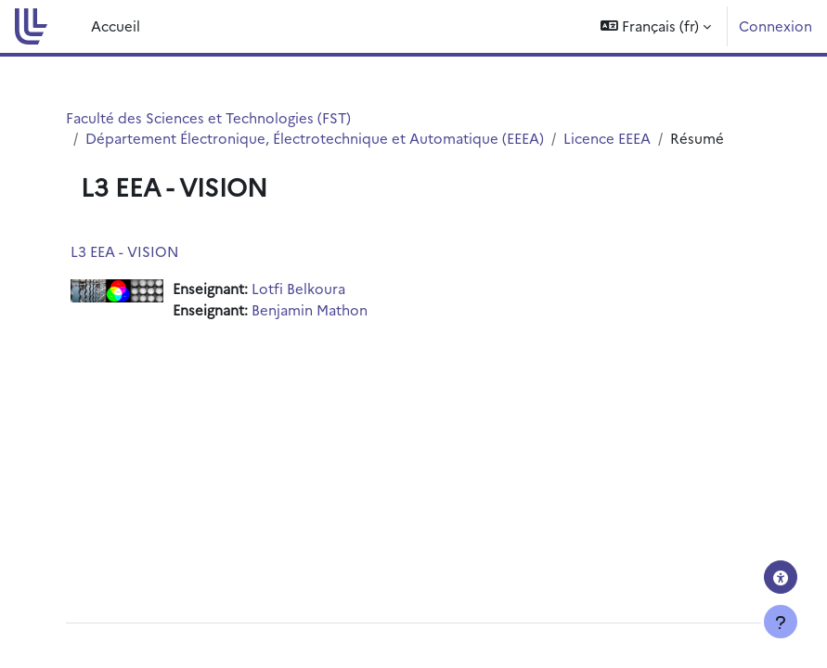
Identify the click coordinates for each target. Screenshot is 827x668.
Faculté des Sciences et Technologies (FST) (208, 117)
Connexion (775, 25)
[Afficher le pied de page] (780, 621)
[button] (655, 26)
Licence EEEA (607, 138)
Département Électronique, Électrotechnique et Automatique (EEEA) (314, 138)
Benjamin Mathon (310, 309)
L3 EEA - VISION (125, 251)
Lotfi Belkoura (298, 288)
